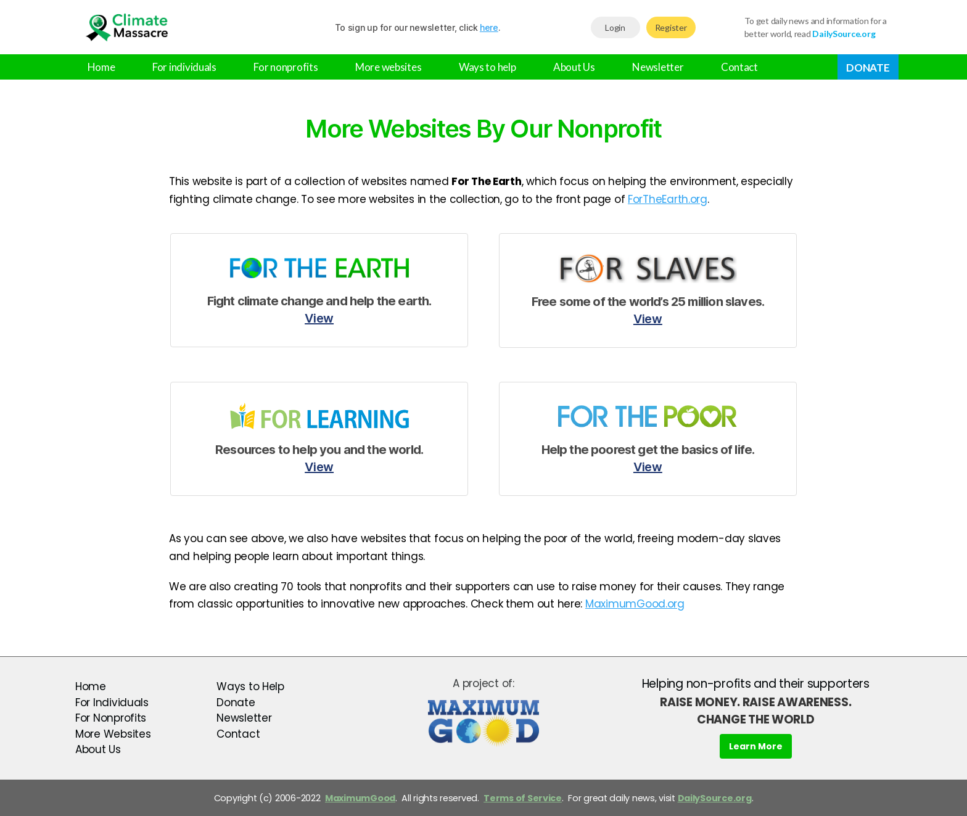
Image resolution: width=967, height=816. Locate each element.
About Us (574, 66)
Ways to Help (250, 686)
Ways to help (487, 66)
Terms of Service (523, 798)
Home (101, 66)
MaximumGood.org (635, 603)
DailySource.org (715, 798)
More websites (388, 66)
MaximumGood (360, 798)
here (489, 27)
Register (671, 27)
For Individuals (112, 702)
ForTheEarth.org (667, 199)
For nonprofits (285, 66)
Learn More (756, 746)
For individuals (184, 66)
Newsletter (657, 66)
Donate (867, 67)
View (319, 318)
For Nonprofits (110, 718)
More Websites (113, 734)
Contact (739, 66)
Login (615, 27)
